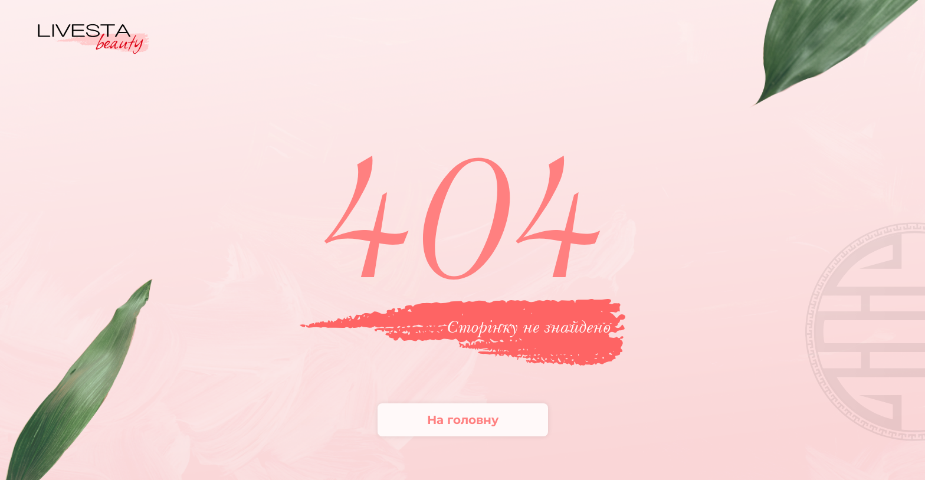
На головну (462, 420)
